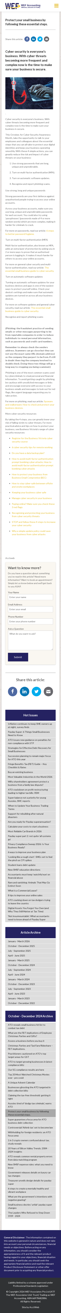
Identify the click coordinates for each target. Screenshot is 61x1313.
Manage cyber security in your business (32, 498)
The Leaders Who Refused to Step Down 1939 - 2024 (29, 1214)
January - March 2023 (19, 998)
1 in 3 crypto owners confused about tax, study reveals (28, 1142)
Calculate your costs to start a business (28, 826)
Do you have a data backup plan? (28, 453)
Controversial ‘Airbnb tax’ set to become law (30, 1127)
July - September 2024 (19, 969)
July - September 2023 (19, 988)
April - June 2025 (16, 955)
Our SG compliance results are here (26, 1069)
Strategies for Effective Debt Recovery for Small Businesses (29, 750)
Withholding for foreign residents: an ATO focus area (29, 1134)
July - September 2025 (19, 950)
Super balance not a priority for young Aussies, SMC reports (27, 799)
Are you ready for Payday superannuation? (29, 821)
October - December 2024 (21, 965)
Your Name (30, 595)
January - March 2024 (19, 979)
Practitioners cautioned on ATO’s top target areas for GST (27, 1055)
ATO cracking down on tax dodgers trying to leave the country (29, 902)
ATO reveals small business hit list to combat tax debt (26, 1026)
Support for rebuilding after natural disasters (25, 815)
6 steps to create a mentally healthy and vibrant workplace (28, 1190)
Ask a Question (30, 638)
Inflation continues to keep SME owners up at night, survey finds (30, 725)
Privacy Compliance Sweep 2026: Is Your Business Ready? (28, 846)
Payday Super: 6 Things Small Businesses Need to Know (29, 733)
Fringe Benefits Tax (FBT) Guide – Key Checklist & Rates (27, 766)
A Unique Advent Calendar (21, 1082)
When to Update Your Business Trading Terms (28, 807)
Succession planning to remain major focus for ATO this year (29, 758)
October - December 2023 (21, 984)
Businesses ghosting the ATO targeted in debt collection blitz (29, 1089)
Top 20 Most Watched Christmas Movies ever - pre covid (28, 1076)
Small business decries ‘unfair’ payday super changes (30, 1206)
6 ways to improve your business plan (27, 852)
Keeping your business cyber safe (29, 492)
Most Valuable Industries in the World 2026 (30, 776)
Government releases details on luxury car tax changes (29, 1174)
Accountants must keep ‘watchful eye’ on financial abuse (29, 876)
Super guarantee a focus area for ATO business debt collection (27, 1121)
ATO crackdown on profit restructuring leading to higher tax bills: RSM (28, 791)
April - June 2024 (16, 974)
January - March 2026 (19, 941)
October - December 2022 (21, 1003)
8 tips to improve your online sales (25, 895)
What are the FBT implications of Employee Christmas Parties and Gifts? (30, 1034)
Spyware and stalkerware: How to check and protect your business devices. (29, 404)
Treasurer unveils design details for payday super (29, 1182)
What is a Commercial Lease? (22, 890)
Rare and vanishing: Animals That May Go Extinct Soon (29, 884)
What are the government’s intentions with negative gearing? (30, 1198)
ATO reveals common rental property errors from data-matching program (30, 1158)
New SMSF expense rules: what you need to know (30, 1166)
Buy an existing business (20, 772)
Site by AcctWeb (30, 1307)
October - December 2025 (21, 946)
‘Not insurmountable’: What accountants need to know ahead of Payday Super (28, 918)
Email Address (30, 607)
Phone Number (30, 619)
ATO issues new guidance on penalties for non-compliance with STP (29, 741)
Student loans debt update (21, 865)
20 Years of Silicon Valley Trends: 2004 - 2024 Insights (28, 1150)
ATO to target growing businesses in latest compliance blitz (30, 1063)
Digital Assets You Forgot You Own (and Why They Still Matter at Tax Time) (28, 910)
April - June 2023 (16, 993)
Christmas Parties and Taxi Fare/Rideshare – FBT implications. (30, 1047)
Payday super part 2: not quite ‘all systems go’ (29, 838)
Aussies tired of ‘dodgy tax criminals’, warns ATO (30, 1105)
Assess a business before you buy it (26, 1040)
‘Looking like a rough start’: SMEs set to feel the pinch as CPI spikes (30, 858)
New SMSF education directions (24, 869)
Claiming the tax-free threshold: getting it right (29, 1097)
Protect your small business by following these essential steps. (28, 1113)
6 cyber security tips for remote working (32, 447)
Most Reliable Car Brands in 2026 (24, 831)
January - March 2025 (19, 960)
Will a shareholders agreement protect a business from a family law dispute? (28, 783)
